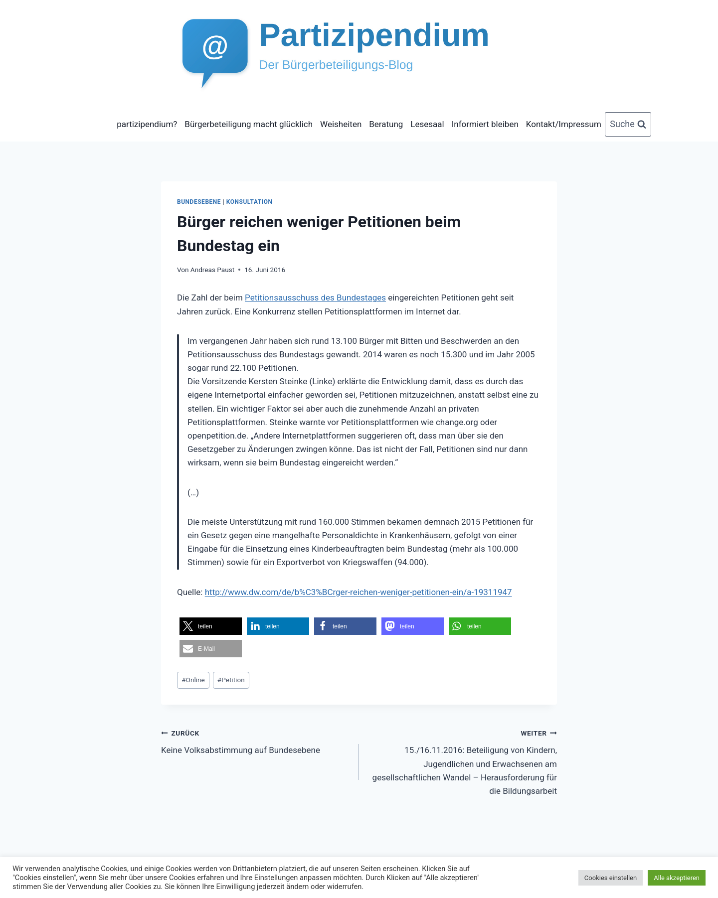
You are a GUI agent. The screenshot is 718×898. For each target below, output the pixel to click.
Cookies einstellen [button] (610, 878)
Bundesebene (199, 201)
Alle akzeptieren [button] (677, 878)
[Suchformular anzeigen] (628, 124)
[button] (211, 626)
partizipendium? (147, 124)
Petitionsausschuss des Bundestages (315, 297)
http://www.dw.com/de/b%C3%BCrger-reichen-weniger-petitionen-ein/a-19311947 (358, 592)
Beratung (386, 124)
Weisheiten (340, 124)
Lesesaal (427, 124)
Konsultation (249, 201)
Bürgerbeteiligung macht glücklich (248, 124)
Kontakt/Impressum (563, 124)
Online (193, 680)
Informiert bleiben (485, 124)
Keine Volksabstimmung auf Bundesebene (256, 740)
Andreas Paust (212, 270)
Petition (231, 680)
